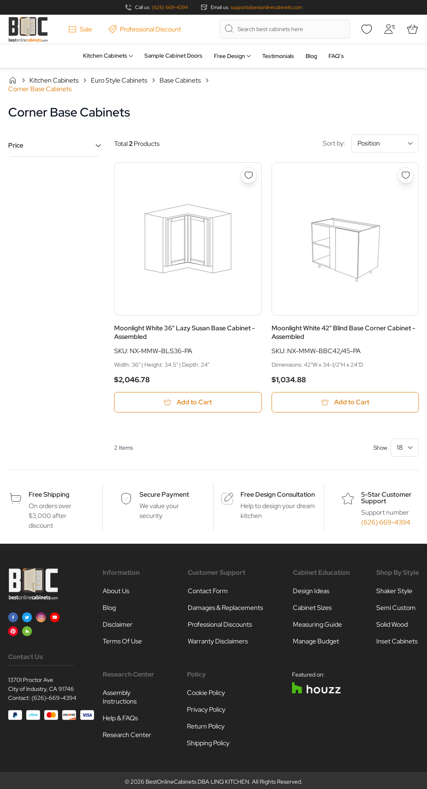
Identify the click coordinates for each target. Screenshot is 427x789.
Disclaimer (118, 625)
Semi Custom (396, 608)
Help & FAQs (120, 718)
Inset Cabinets (397, 641)
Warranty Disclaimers (218, 641)
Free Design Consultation (277, 495)
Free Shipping (49, 495)
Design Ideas (311, 591)
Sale (80, 29)
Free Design (229, 56)
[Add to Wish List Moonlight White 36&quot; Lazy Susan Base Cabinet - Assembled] (248, 175)
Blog (311, 56)
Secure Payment (164, 495)
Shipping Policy (208, 743)
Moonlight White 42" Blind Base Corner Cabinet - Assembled (343, 332)
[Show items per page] (405, 448)
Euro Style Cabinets (119, 80)
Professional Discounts (220, 625)
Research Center (127, 735)
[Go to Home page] (28, 29)
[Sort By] (385, 143)
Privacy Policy (206, 710)
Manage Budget (316, 641)
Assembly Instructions (120, 697)
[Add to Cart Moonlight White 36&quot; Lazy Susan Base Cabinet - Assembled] (188, 402)
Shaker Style (394, 591)
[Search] (229, 29)
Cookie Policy (206, 693)
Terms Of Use (122, 641)
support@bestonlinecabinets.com (266, 7)
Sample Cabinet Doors (173, 55)
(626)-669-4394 (53, 698)
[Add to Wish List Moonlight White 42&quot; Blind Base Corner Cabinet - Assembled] (406, 175)
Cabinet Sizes (312, 608)
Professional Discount (144, 29)
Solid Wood (392, 625)
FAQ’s (336, 56)
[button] (54, 145)
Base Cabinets (180, 80)
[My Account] (389, 29)
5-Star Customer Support (386, 498)
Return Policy (206, 726)
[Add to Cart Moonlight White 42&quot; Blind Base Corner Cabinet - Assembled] (345, 402)
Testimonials (278, 56)
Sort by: (371, 143)
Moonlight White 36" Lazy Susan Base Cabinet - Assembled (184, 332)
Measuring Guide (317, 625)
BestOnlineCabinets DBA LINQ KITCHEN (197, 782)
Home (12, 80)
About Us (116, 591)
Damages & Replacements (225, 608)
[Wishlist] (366, 29)
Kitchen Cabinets (105, 55)
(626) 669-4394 (170, 7)
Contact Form (208, 591)
